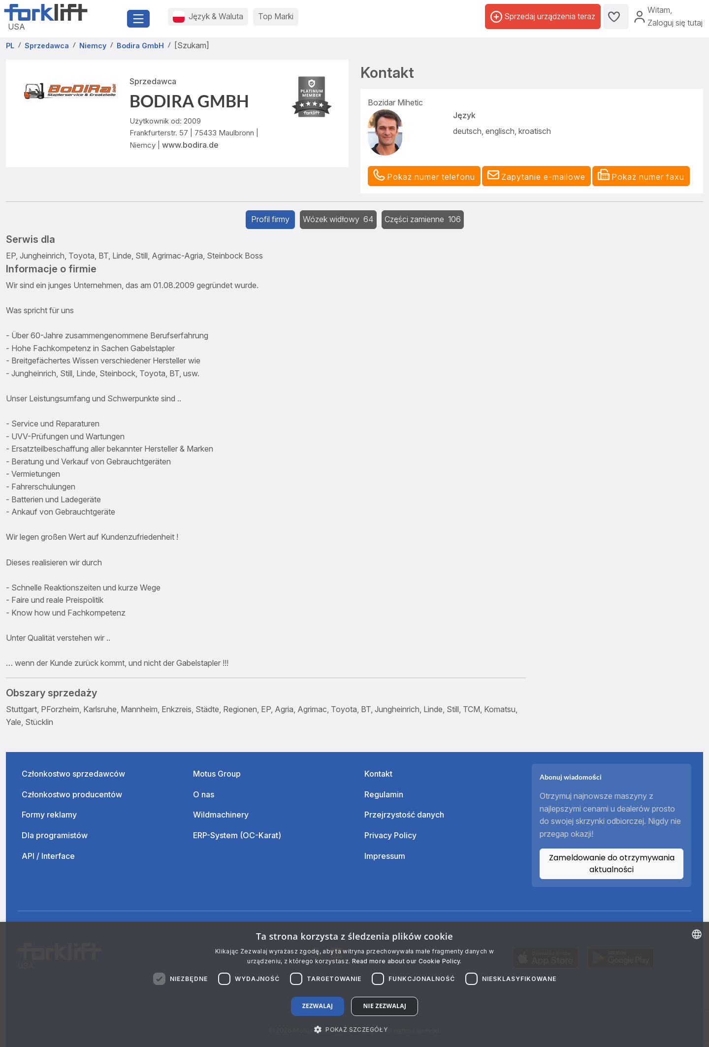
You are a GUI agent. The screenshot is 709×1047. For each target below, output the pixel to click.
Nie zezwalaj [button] (384, 1006)
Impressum (384, 856)
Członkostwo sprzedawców (73, 774)
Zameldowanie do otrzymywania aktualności (612, 863)
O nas (203, 794)
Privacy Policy (390, 835)
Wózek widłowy (338, 219)
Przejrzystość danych (404, 814)
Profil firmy (270, 219)
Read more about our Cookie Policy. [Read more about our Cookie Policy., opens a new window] (407, 961)
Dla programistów (55, 835)
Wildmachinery (221, 814)
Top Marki (275, 16)
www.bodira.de (190, 145)
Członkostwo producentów (72, 794)
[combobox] (697, 934)
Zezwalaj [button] (317, 1006)
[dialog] (354, 984)
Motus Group (217, 774)
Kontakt (378, 774)
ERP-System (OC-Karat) (237, 835)
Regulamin (383, 794)
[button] (536, 176)
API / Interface (48, 856)
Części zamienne (423, 219)
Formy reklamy (49, 814)
